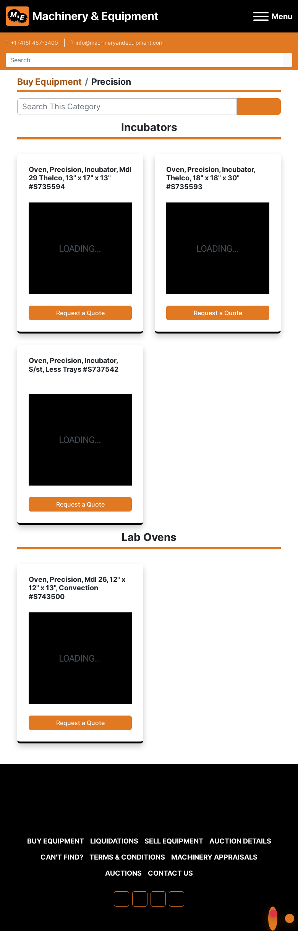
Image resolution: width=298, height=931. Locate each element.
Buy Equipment (55, 841)
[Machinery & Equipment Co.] (149, 814)
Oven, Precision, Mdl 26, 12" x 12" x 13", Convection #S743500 (77, 588)
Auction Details (240, 841)
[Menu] (261, 16)
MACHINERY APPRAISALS (214, 857)
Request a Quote (80, 313)
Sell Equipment (173, 841)
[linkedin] (139, 899)
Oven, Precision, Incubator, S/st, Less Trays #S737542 (73, 364)
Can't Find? (61, 857)
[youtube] (176, 899)
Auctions (123, 873)
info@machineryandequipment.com (120, 42)
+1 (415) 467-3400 (34, 42)
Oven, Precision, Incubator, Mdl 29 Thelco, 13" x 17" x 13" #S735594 (80, 178)
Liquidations (114, 841)
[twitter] (158, 899)
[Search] (144, 60)
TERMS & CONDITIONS (127, 857)
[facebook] (121, 899)
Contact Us (170, 873)
